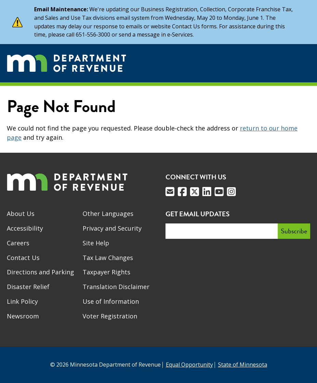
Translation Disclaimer (116, 287)
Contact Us (23, 258)
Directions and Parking (40, 272)
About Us (20, 213)
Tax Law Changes (108, 258)
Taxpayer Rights (106, 272)
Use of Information (111, 301)
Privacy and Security (112, 228)
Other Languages (108, 213)
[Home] (66, 63)
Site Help (96, 243)
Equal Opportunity (189, 364)
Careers (18, 243)
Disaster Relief (28, 287)
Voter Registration (110, 316)
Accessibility (25, 228)
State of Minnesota (242, 364)
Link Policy (22, 301)
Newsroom (23, 316)
